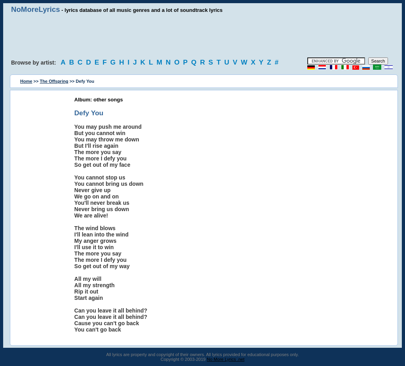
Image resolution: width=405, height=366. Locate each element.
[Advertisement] (202, 35)
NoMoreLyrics (35, 9)
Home (26, 81)
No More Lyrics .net (225, 359)
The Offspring (54, 81)
